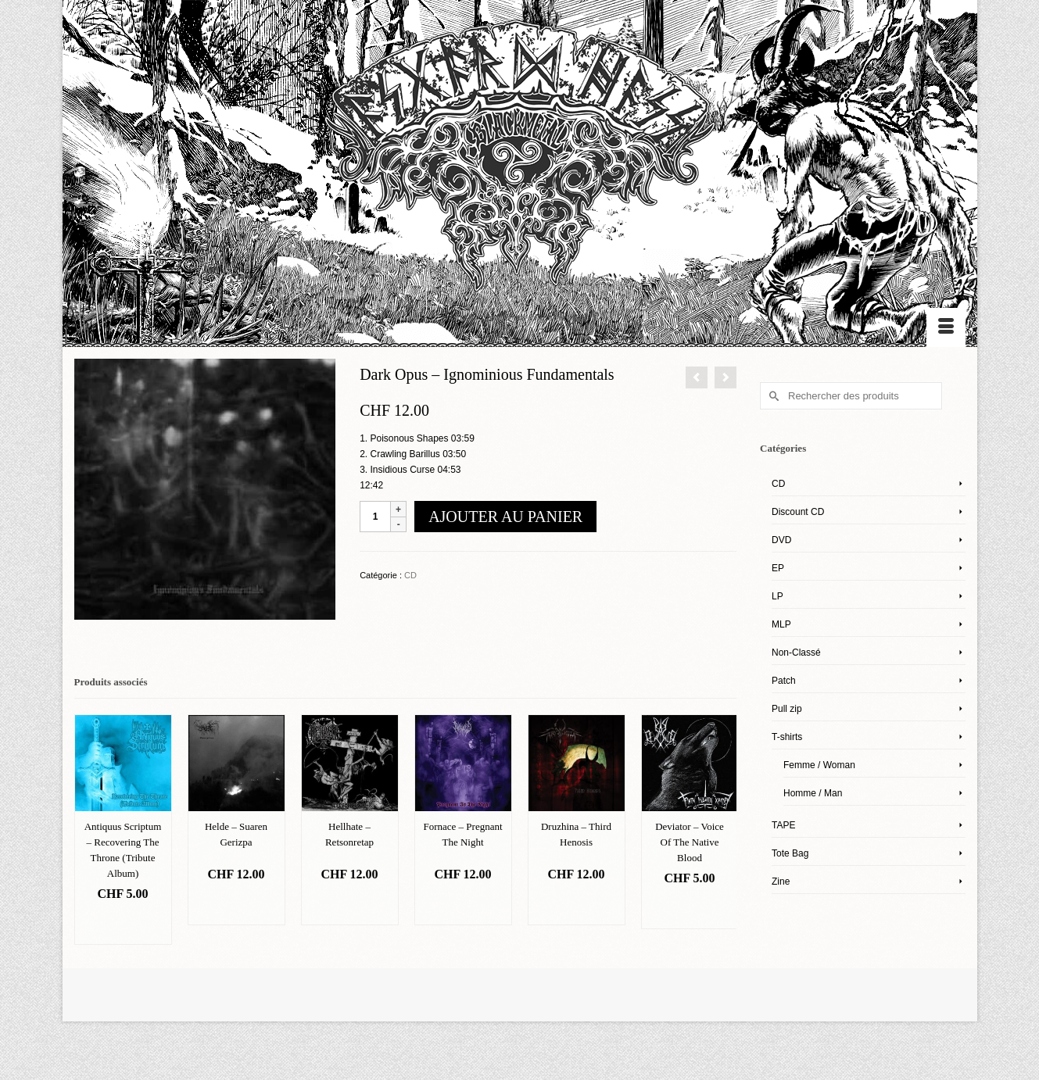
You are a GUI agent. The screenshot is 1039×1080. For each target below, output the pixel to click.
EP (778, 568)
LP (777, 596)
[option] (123, 829)
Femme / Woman (819, 765)
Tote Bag (790, 853)
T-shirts (787, 736)
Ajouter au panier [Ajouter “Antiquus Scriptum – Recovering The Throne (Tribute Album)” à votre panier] (122, 924)
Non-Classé (796, 652)
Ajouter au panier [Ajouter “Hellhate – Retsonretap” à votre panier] (349, 905)
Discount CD (798, 511)
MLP (781, 624)
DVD (781, 540)
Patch (784, 680)
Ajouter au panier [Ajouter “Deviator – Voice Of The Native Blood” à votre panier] (689, 909)
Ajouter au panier (505, 516)
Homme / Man (812, 793)
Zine (781, 881)
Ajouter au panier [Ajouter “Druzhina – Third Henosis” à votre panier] (575, 905)
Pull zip (787, 708)
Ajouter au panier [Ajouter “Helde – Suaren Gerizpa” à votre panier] (235, 905)
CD (410, 575)
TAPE (783, 825)
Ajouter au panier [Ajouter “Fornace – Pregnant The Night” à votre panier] (462, 905)
